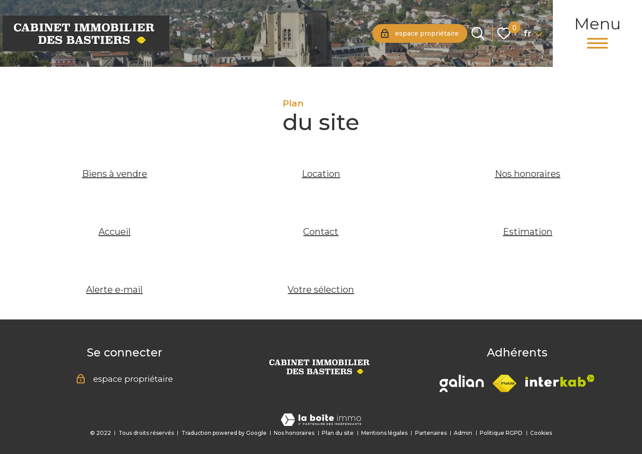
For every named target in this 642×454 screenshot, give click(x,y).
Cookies (541, 432)
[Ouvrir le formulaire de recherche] (478, 33)
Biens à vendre (114, 173)
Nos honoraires (527, 173)
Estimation (527, 231)
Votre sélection (321, 289)
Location (321, 173)
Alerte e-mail (114, 289)
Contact (320, 231)
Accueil (115, 231)
